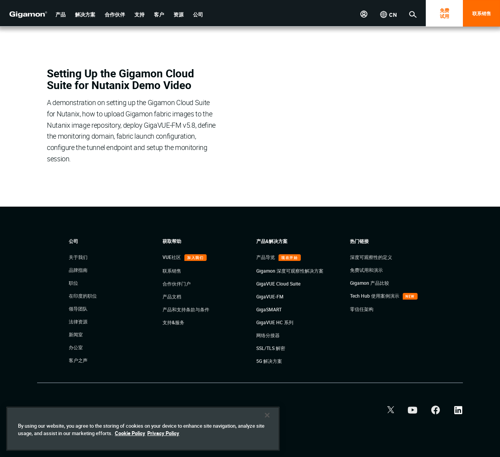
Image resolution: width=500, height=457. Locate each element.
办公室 (76, 347)
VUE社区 (172, 257)
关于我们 (78, 257)
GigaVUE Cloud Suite (278, 283)
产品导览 (266, 257)
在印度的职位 (83, 296)
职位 (73, 283)
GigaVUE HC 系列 (274, 322)
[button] (60, 14)
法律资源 (78, 321)
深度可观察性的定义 (371, 257)
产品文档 (171, 296)
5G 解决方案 (269, 361)
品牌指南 (78, 270)
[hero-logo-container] (25, 14)
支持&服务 (173, 322)
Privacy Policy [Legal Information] (163, 433)
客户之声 (78, 360)
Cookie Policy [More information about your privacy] (130, 433)
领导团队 (78, 308)
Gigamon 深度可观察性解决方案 (289, 271)
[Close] (267, 415)
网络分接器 (268, 335)
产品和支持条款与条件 (185, 309)
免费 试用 (444, 13)
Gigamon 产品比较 (369, 283)
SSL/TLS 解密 (270, 348)
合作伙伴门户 (176, 283)
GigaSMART (269, 309)
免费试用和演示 (366, 270)
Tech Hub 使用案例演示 (375, 296)
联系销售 (481, 13)
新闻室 (76, 334)
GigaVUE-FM (270, 296)
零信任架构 (361, 309)
